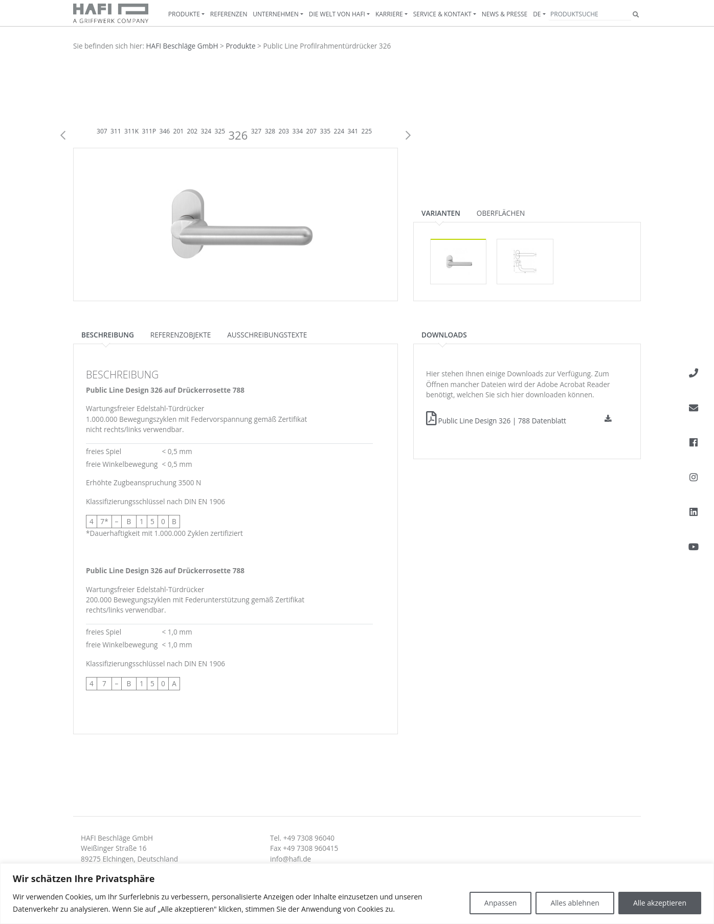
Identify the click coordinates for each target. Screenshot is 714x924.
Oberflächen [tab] (501, 213)
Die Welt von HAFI (337, 14)
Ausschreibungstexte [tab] (267, 335)
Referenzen (229, 14)
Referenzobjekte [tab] (180, 335)
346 (165, 131)
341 (353, 131)
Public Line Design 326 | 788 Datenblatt (496, 420)
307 (102, 131)
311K (131, 131)
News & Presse (504, 14)
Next (408, 135)
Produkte (184, 14)
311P (149, 131)
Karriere (389, 14)
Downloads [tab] (444, 335)
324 (206, 131)
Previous (63, 135)
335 (325, 131)
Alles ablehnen (574, 903)
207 (311, 131)
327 (256, 131)
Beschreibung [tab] (107, 335)
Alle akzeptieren (659, 903)
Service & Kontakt (442, 14)
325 (220, 131)
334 (298, 131)
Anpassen (500, 903)
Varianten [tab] (440, 213)
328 (270, 131)
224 (339, 131)
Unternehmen (276, 14)
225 (367, 131)
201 (178, 131)
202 (192, 131)
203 (284, 131)
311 (115, 131)
